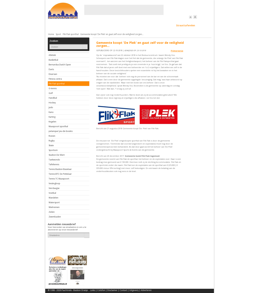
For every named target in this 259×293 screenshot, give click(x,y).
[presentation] (67, 244)
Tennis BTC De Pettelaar (60, 173)
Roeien (52, 135)
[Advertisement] (124, 10)
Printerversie (177, 50)
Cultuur (114, 25)
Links (92, 290)
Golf (51, 93)
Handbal (53, 97)
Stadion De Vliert (57, 154)
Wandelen (53, 197)
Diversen (53, 74)
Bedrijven (129, 25)
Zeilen (52, 211)
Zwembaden (55, 216)
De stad (66, 25)
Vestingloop (54, 183)
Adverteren (146, 290)
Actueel (52, 25)
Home (51, 34)
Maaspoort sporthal (58, 126)
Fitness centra (55, 78)
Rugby (52, 140)
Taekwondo (54, 159)
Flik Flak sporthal (71, 34)
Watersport (54, 202)
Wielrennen (54, 207)
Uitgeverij (133, 290)
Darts (51, 69)
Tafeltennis (54, 164)
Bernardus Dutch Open (60, 64)
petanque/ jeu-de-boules (61, 131)
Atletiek (52, 55)
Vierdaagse (54, 188)
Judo (51, 107)
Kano (51, 112)
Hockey (52, 102)
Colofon (101, 290)
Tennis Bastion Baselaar (60, 169)
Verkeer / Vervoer (150, 25)
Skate (51, 145)
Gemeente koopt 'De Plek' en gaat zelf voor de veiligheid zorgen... (111, 34)
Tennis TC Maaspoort (59, 178)
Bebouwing (82, 25)
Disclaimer (112, 290)
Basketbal (53, 59)
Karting (52, 116)
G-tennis (53, 88)
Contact (123, 290)
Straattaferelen (185, 25)
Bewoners (99, 25)
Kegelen (52, 121)
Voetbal (52, 192)
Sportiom (53, 150)
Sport (168, 25)
